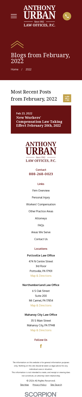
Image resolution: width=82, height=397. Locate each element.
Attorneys (41, 218)
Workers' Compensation (41, 204)
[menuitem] (24, 385)
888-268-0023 (41, 174)
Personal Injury (41, 197)
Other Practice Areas (41, 211)
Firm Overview (41, 190)
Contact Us (41, 239)
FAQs (41, 225)
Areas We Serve (41, 232)
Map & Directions (41, 275)
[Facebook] (41, 346)
